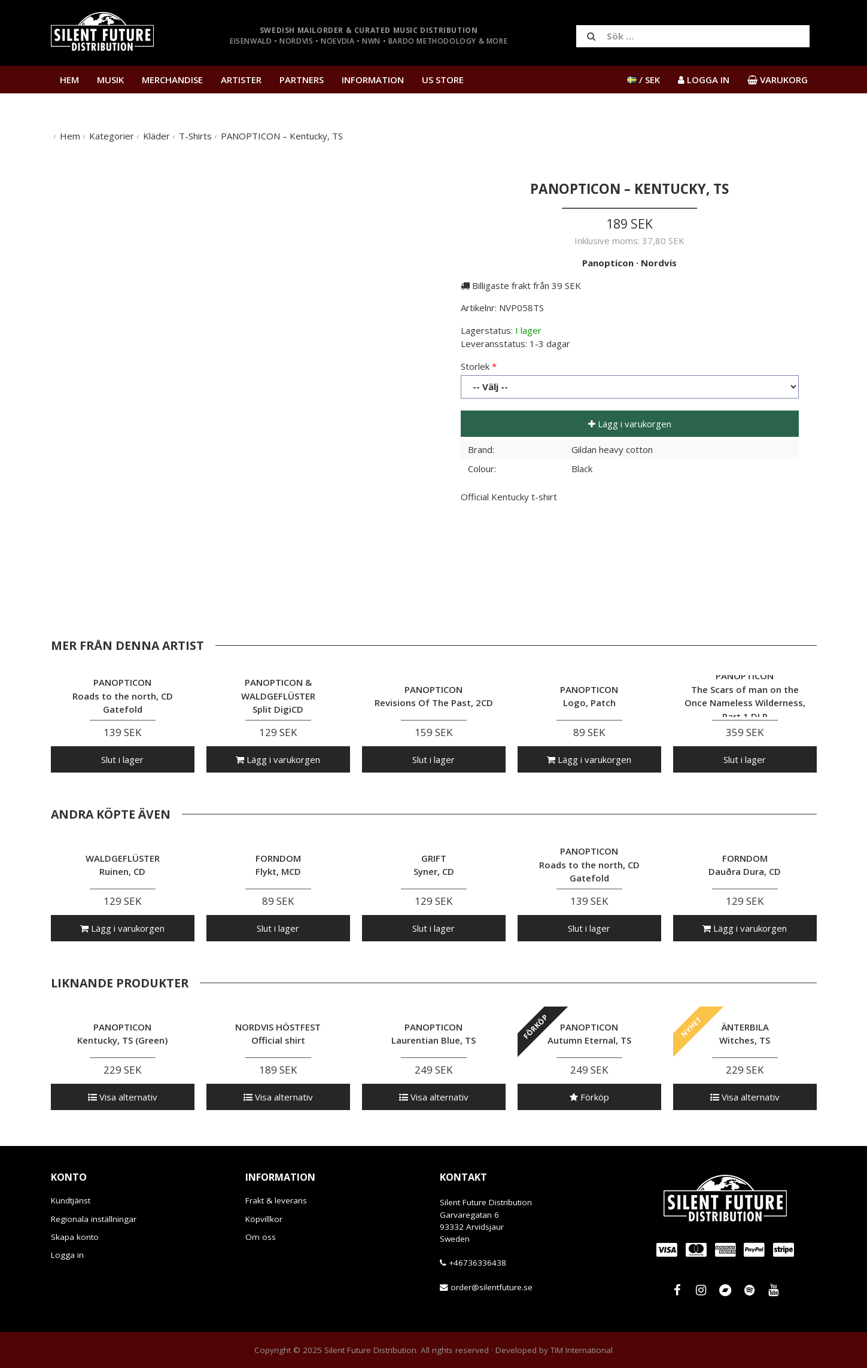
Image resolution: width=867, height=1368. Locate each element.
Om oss (260, 1237)
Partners (301, 80)
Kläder (156, 136)
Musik (110, 80)
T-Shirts (195, 136)
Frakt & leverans (276, 1200)
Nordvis (659, 263)
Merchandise (172, 80)
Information (373, 80)
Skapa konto (75, 1237)
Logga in (67, 1255)
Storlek (475, 366)
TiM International (581, 1350)
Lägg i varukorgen (629, 424)
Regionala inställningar (93, 1219)
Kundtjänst (70, 1200)
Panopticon (608, 263)
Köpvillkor (263, 1219)
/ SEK (643, 80)
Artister (241, 80)
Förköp (589, 1097)
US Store (443, 80)
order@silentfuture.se (492, 1287)
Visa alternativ (122, 1097)
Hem (69, 80)
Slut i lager (122, 759)
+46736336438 (477, 1262)
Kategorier (111, 136)
